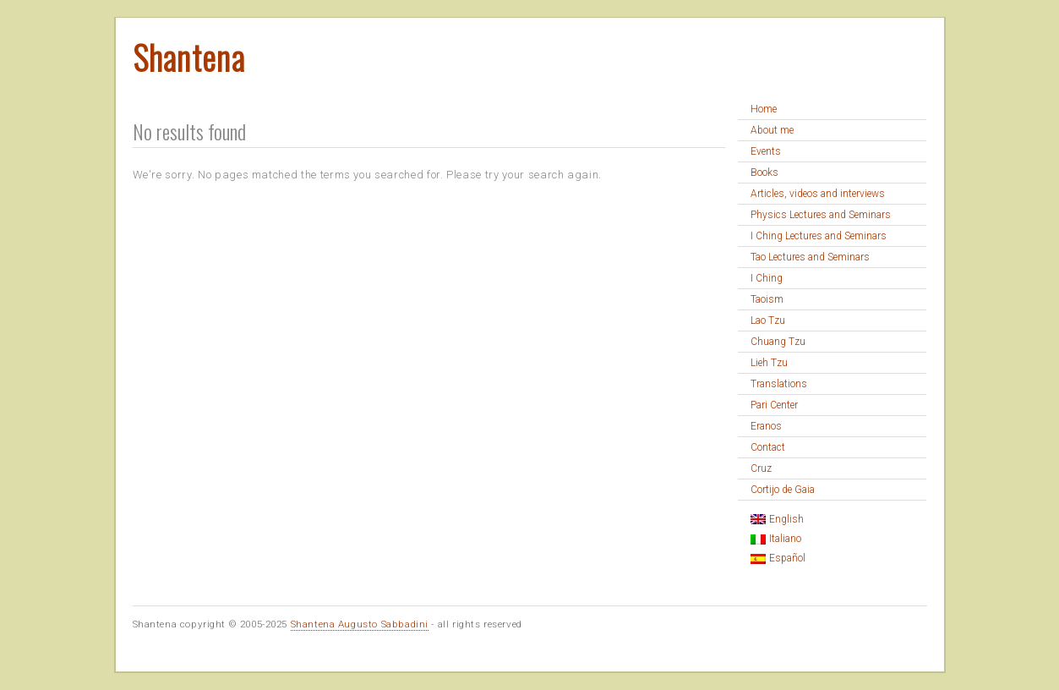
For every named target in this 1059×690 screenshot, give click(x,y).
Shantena (189, 56)
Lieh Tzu (769, 363)
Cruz (761, 468)
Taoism (767, 299)
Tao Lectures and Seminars (810, 257)
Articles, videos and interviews (818, 194)
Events (766, 151)
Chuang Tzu (778, 342)
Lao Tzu (768, 320)
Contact (768, 447)
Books (764, 172)
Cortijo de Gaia (783, 490)
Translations (779, 384)
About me (772, 130)
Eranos (766, 426)
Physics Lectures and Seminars (821, 215)
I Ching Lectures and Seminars (819, 236)
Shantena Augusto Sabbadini (360, 624)
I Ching (767, 278)
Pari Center (774, 405)
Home (764, 109)
